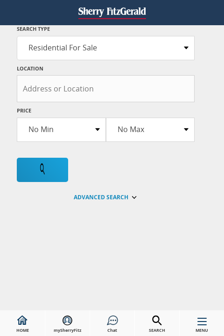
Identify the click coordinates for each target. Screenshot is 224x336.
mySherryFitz (67, 324)
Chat (112, 324)
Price (24, 110)
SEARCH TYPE (33, 28)
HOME (22, 324)
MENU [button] (202, 327)
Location (30, 68)
